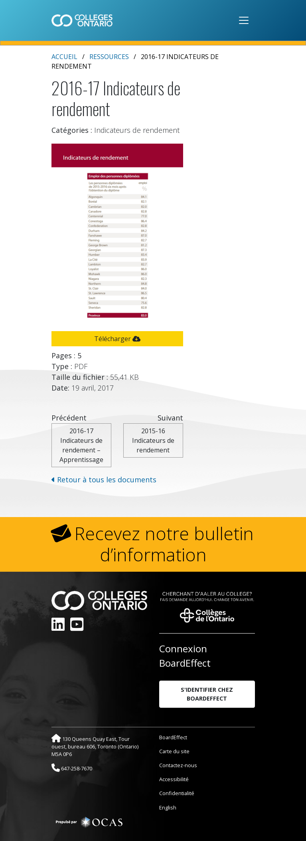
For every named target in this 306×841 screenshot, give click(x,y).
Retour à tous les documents (103, 479)
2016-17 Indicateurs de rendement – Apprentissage (81, 445)
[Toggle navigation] (244, 20)
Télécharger (117, 338)
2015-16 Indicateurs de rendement (153, 440)
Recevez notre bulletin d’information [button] (164, 544)
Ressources (109, 56)
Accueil (64, 56)
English (167, 807)
